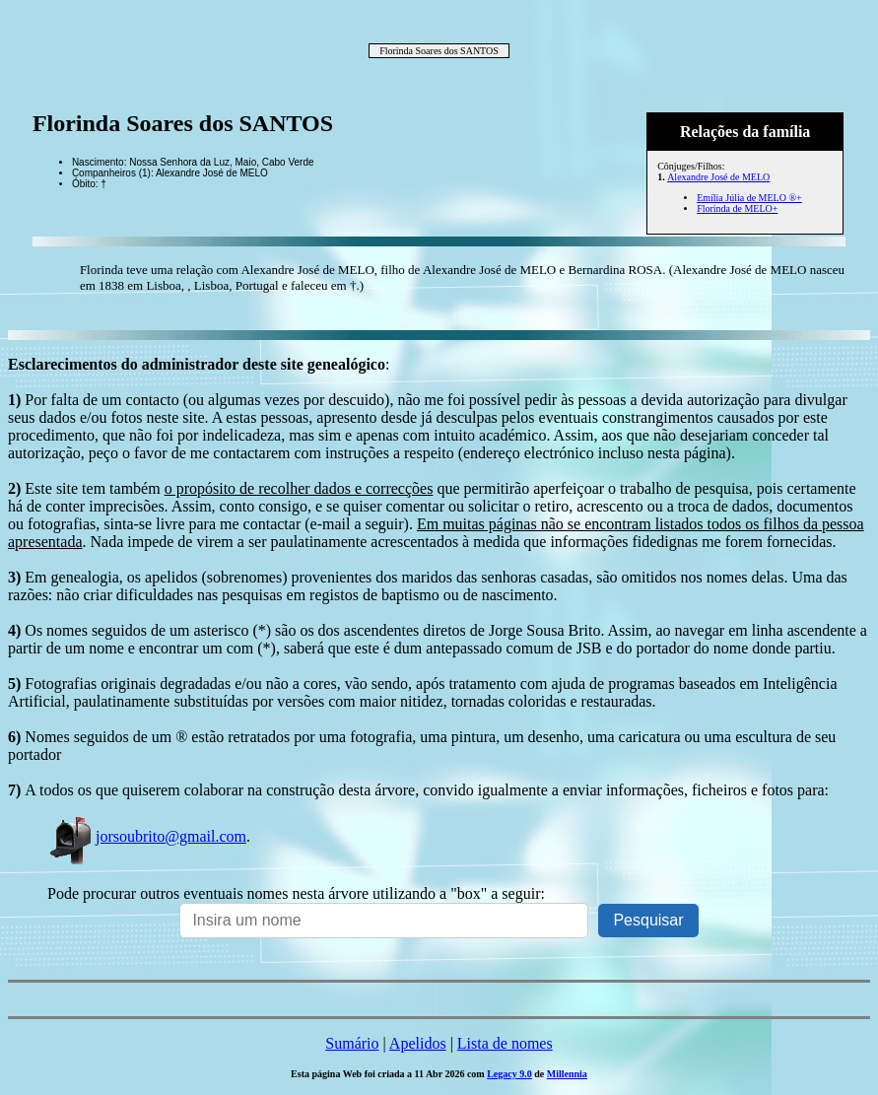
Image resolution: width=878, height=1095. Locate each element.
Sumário (351, 1043)
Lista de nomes (505, 1043)
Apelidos (417, 1043)
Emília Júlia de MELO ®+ (749, 197)
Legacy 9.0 (509, 1073)
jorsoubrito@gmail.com (146, 836)
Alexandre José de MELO (718, 176)
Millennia (567, 1073)
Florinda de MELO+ (737, 208)
